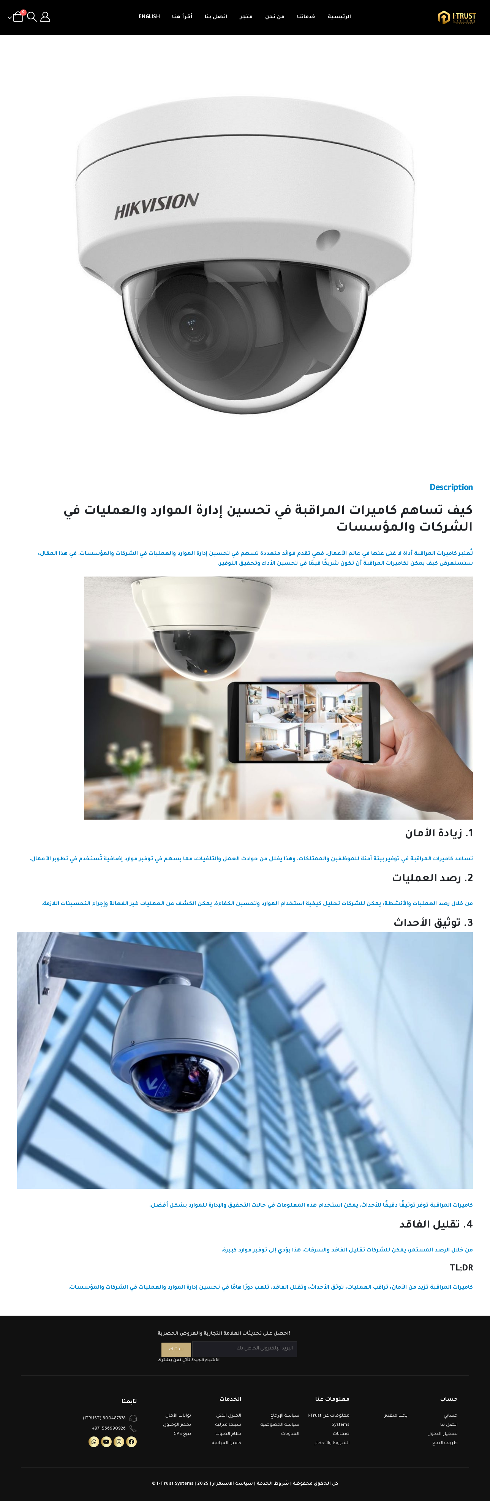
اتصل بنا (216, 17)
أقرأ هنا (182, 17)
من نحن (275, 17)
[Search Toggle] (32, 17)
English (149, 17)
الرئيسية (339, 17)
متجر (246, 17)
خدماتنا (306, 17)
